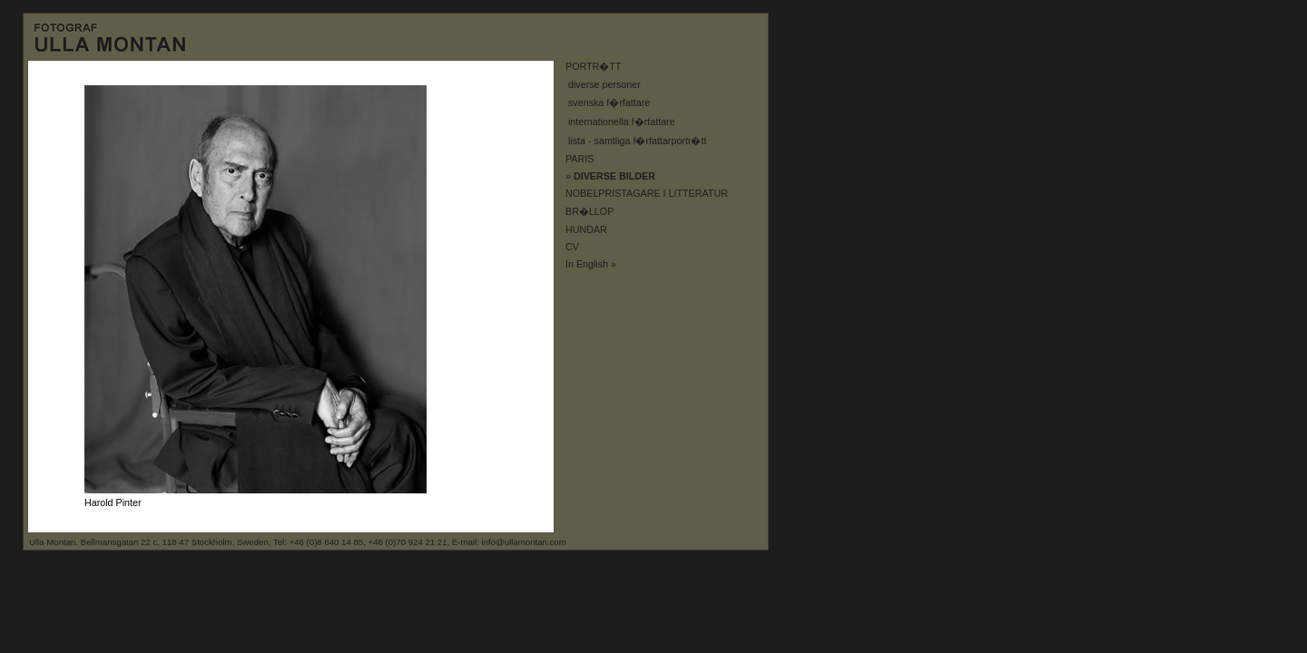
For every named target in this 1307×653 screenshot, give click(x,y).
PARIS (579, 158)
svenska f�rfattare (609, 102)
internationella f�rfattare (621, 121)
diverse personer (604, 84)
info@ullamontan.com (524, 542)
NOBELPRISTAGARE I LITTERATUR (646, 193)
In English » (590, 263)
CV (572, 246)
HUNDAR (586, 229)
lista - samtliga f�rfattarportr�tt (637, 140)
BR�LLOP (589, 211)
